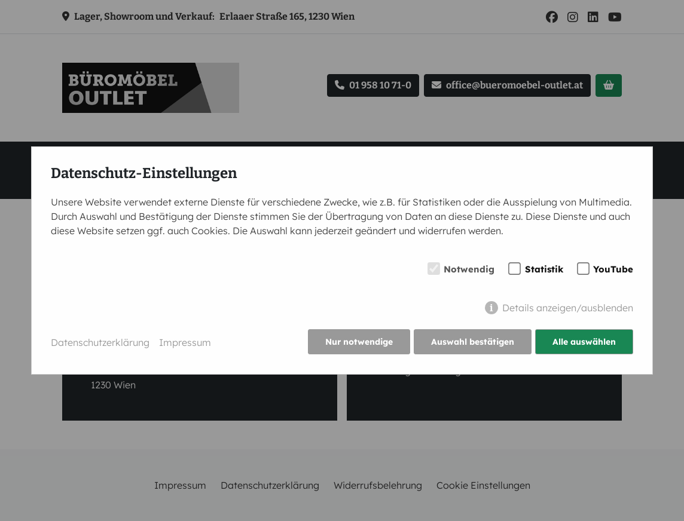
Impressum (185, 342)
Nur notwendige (358, 342)
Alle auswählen (584, 342)
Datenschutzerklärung (100, 342)
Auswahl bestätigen (472, 342)
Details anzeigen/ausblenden (567, 308)
